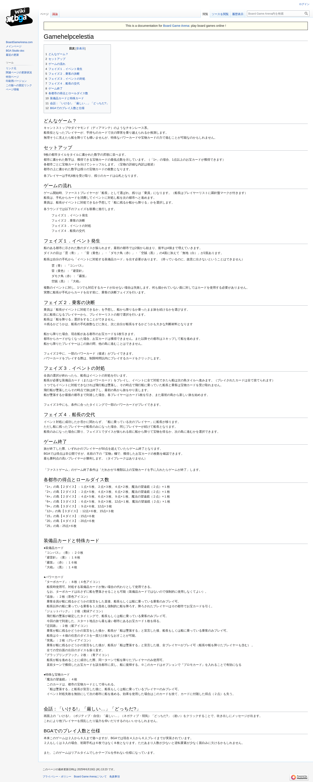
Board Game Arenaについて (90, 776)
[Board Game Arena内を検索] (278, 13)
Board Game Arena (176, 25)
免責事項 (114, 776)
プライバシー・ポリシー (57, 776)
